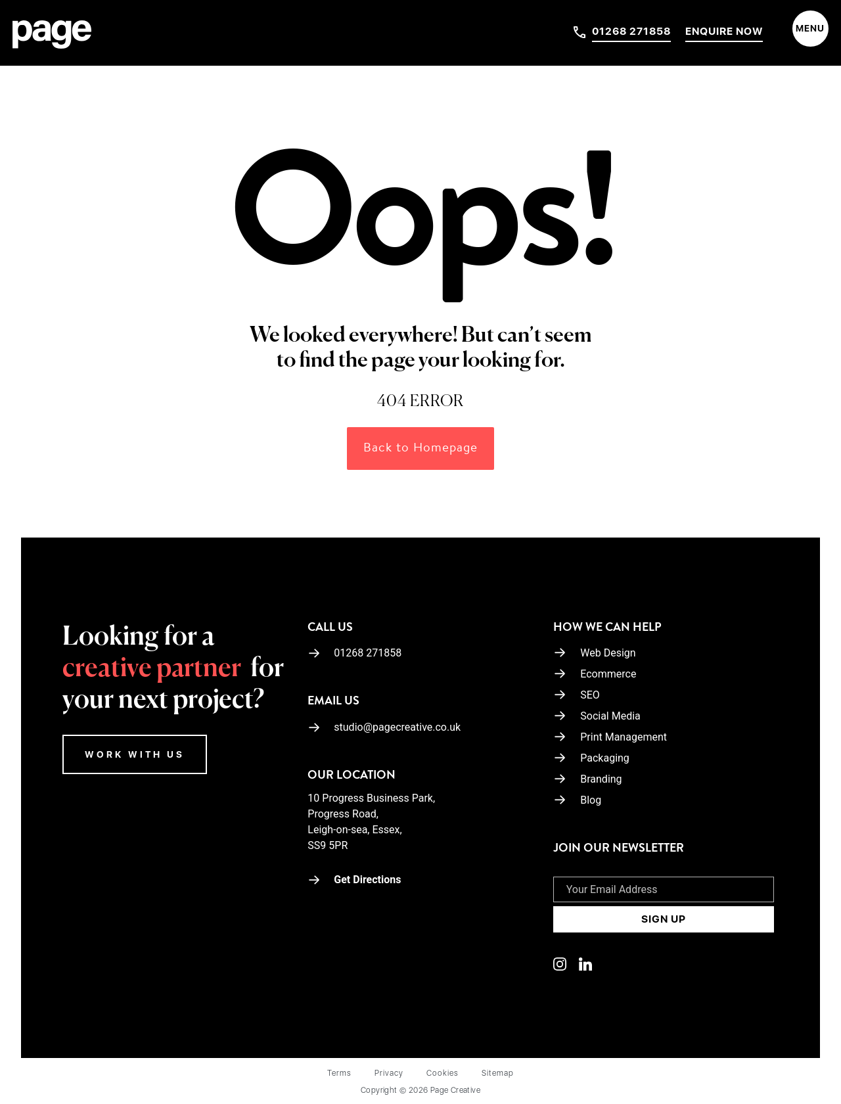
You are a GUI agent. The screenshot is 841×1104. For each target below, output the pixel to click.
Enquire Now (724, 31)
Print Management (623, 737)
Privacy (389, 1073)
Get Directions (354, 879)
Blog (590, 800)
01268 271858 (631, 31)
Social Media (610, 716)
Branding (601, 779)
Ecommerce (608, 674)
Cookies (442, 1073)
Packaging (604, 758)
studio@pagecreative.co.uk (384, 727)
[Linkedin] (566, 963)
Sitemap (498, 1073)
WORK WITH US (135, 754)
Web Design (607, 653)
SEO (590, 695)
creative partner (151, 669)
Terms (339, 1073)
